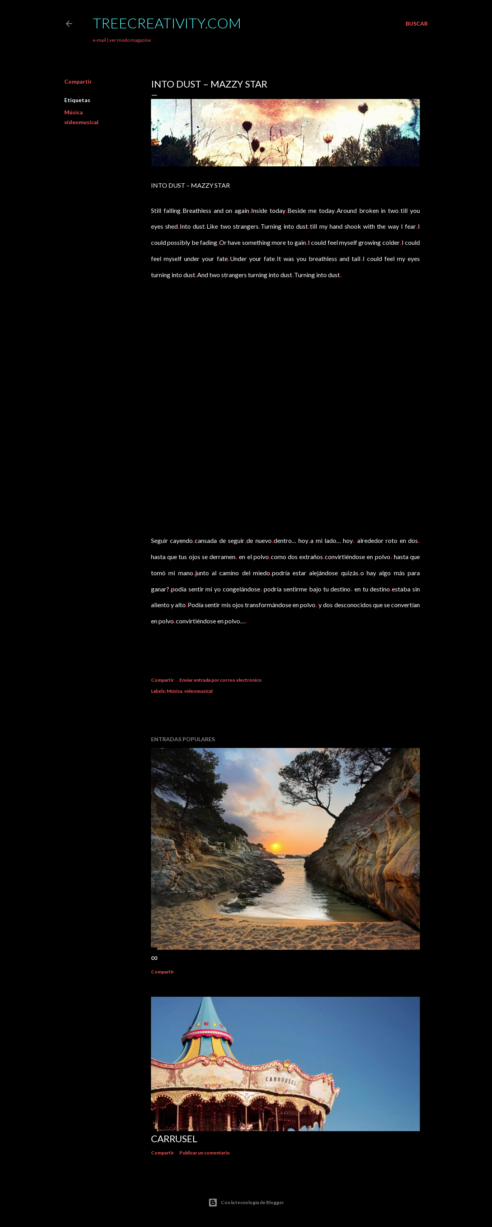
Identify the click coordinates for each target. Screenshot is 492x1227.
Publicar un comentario (204, 1153)
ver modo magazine (130, 40)
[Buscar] (417, 23)
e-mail (99, 40)
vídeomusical (81, 122)
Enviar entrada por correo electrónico (220, 680)
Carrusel (174, 1138)
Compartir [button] (78, 81)
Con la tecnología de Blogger (246, 1202)
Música (73, 112)
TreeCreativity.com (167, 23)
